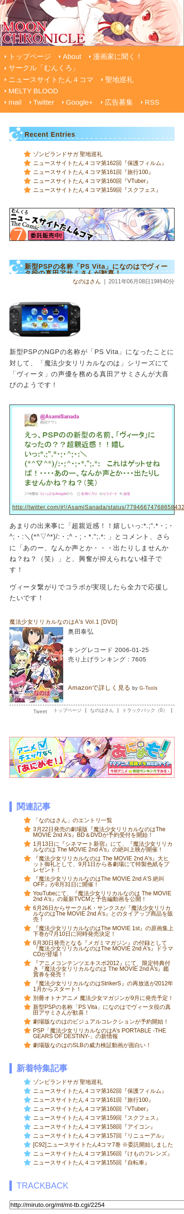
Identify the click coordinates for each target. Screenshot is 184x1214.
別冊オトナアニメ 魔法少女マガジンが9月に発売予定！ (103, 998)
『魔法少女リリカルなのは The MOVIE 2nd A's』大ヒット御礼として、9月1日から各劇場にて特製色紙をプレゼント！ (101, 864)
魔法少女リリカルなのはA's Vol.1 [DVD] (63, 622)
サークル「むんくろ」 (43, 68)
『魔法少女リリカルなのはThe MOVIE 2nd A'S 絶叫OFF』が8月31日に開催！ (98, 881)
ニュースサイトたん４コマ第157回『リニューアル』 (100, 1135)
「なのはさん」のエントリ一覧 (72, 820)
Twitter (43, 102)
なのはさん (87, 281)
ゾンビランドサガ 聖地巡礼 (67, 154)
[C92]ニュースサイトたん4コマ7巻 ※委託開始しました (103, 1144)
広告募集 (119, 102)
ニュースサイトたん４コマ (50, 79)
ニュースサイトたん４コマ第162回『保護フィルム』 (100, 163)
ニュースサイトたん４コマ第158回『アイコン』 (94, 1126)
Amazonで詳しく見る (99, 687)
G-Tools (148, 688)
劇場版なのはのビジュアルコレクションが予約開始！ (101, 1021)
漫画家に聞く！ (117, 56)
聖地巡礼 (119, 79)
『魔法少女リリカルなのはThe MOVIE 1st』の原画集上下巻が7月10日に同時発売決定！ (103, 931)
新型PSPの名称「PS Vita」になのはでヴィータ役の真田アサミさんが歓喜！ (102, 1010)
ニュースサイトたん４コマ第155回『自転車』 (91, 1162)
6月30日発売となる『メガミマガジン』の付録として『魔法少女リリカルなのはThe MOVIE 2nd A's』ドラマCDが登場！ (103, 949)
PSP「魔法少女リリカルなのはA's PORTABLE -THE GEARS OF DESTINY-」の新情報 (99, 1033)
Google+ (79, 102)
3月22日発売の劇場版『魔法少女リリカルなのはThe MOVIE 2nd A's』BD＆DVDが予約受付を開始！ (99, 832)
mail (15, 102)
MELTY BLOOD (33, 91)
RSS (152, 102)
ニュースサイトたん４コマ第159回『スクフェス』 (97, 190)
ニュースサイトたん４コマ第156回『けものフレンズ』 (103, 1153)
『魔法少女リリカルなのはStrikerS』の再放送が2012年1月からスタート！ (103, 986)
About (72, 56)
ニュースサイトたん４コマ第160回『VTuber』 (92, 181)
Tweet (40, 711)
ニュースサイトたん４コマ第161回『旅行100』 (93, 172)
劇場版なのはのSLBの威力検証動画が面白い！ (92, 1045)
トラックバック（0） (144, 710)
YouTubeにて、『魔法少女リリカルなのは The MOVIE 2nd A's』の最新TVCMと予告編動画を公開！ (102, 896)
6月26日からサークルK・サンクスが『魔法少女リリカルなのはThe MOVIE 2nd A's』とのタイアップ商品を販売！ (103, 914)
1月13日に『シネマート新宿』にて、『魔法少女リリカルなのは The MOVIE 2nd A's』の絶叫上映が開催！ (103, 847)
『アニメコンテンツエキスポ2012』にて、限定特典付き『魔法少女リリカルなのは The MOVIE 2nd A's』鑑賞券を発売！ (101, 969)
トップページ (29, 56)
